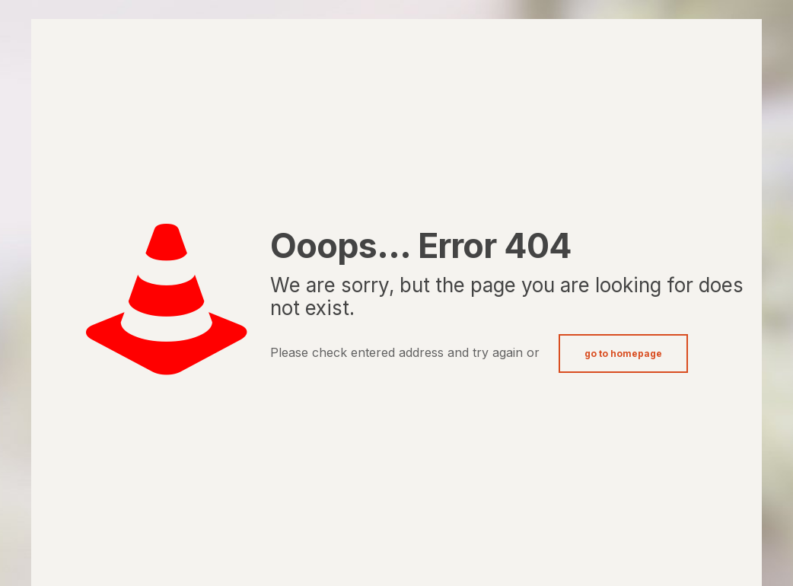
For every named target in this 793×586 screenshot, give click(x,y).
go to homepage (623, 353)
